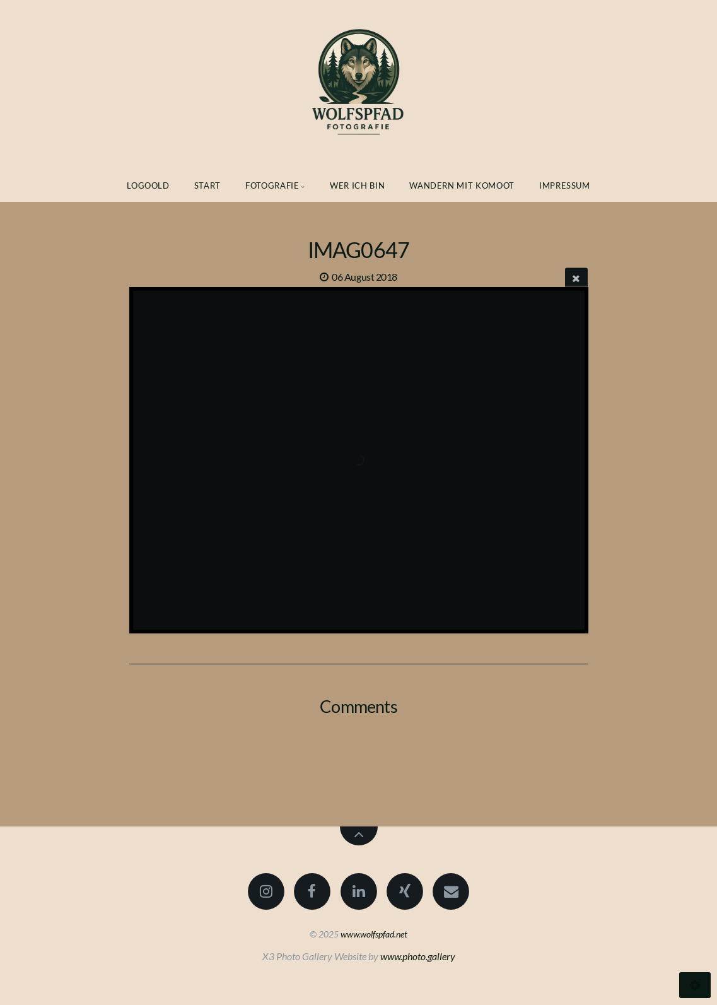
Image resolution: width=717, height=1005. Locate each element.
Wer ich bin (357, 185)
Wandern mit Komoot (462, 185)
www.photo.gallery (417, 956)
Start (207, 185)
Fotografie (272, 185)
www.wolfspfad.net (374, 934)
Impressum (564, 185)
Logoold (148, 185)
